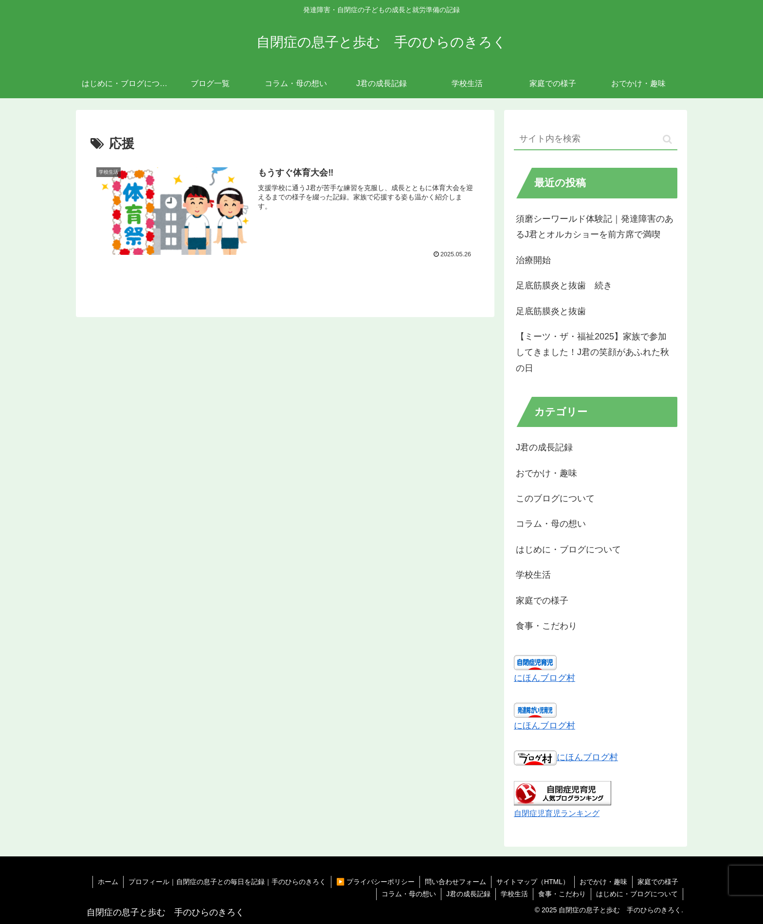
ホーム (108, 882)
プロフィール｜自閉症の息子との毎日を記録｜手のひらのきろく (227, 882)
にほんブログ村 (544, 678)
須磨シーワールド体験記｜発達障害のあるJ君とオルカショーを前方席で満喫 (594, 226)
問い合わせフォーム (455, 882)
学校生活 (514, 894)
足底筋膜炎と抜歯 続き (564, 285)
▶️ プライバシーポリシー (375, 882)
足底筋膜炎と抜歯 (551, 311)
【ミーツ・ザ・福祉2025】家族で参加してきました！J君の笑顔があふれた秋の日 (592, 352)
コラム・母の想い (409, 894)
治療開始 (533, 260)
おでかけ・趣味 (603, 882)
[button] (667, 139)
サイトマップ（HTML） (532, 882)
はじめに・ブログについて (637, 894)
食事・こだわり (562, 894)
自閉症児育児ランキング (557, 813)
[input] (595, 139)
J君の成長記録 (468, 894)
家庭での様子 (657, 882)
